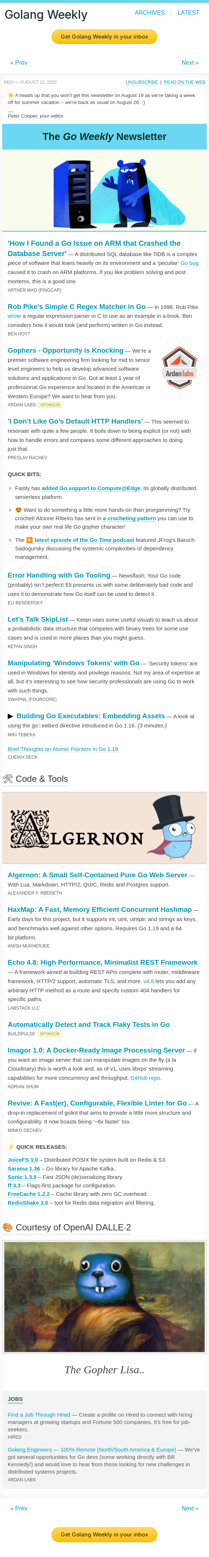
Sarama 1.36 (24, 1168)
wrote (14, 316)
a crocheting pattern (129, 518)
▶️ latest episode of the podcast (80, 540)
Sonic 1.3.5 (22, 1176)
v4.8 (149, 981)
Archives (150, 13)
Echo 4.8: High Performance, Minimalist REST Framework (103, 962)
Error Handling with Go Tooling (59, 575)
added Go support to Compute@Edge (91, 488)
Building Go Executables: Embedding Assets (91, 716)
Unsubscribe (142, 82)
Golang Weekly (46, 14)
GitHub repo (145, 1077)
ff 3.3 (14, 1185)
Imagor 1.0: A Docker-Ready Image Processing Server (96, 1050)
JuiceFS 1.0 (23, 1159)
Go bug (189, 263)
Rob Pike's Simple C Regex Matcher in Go (77, 306)
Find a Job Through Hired (39, 1414)
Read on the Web (184, 82)
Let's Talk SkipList (38, 619)
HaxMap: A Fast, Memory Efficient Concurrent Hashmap (100, 909)
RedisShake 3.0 (28, 1202)
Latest (188, 13)
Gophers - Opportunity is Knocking (66, 350)
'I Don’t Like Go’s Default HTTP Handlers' (75, 421)
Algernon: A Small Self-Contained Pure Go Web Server (97, 874)
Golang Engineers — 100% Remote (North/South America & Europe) (92, 1449)
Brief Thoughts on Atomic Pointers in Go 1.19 (63, 748)
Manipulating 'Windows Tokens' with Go (73, 663)
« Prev (18, 63)
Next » (190, 63)
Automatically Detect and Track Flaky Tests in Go (89, 1024)
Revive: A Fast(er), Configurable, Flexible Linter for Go (97, 1103)
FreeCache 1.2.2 (29, 1193)
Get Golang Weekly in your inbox (104, 36)
